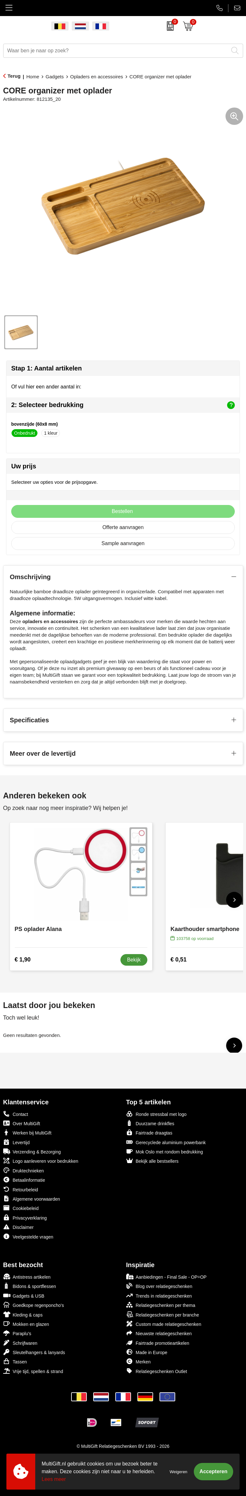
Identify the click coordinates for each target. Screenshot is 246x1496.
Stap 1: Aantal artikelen (46, 368)
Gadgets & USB (24, 1295)
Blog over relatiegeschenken (159, 1286)
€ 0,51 (178, 959)
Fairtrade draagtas (149, 1132)
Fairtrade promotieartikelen (157, 1343)
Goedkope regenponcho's (33, 1305)
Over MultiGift (21, 1123)
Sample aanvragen (123, 543)
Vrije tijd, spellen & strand (33, 1371)
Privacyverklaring (25, 1217)
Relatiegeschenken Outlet (156, 1371)
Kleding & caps (23, 1314)
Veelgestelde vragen (28, 1236)
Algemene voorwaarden (31, 1199)
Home (32, 76)
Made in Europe (147, 1352)
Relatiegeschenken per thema (160, 1305)
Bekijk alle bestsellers (152, 1161)
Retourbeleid (20, 1189)
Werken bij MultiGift (27, 1132)
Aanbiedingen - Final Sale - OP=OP (166, 1277)
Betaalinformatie (24, 1180)
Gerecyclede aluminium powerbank (166, 1142)
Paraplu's (17, 1333)
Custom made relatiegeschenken (163, 1324)
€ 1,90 (23, 959)
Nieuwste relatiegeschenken (159, 1333)
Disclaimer (18, 1227)
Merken (138, 1361)
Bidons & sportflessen (29, 1286)
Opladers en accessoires (96, 76)
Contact (15, 1114)
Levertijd (16, 1142)
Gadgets (54, 76)
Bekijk (134, 959)
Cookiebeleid (21, 1208)
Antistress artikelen (27, 1277)
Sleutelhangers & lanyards (34, 1352)
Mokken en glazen (26, 1324)
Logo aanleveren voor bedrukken (40, 1161)
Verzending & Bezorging (32, 1151)
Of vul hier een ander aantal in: (46, 386)
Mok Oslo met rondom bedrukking (164, 1151)
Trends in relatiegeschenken (159, 1295)
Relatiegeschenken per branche (162, 1314)
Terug (14, 76)
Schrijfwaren (20, 1343)
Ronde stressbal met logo (156, 1114)
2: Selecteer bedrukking (123, 405)
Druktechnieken (23, 1170)
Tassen (15, 1361)
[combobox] (116, 50)
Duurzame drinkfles (150, 1123)
